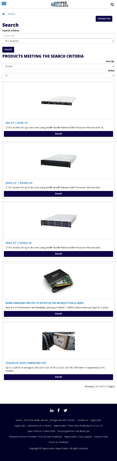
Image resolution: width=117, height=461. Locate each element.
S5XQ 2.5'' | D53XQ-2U (18, 183)
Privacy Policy (101, 436)
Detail (58, 133)
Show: (111, 70)
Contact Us (104, 18)
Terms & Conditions (58, 442)
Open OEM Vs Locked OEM (41, 431)
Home (19, 420)
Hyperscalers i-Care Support (78, 436)
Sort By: (110, 61)
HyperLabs (96, 420)
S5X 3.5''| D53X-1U (16, 123)
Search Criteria (10, 30)
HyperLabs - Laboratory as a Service (33, 425)
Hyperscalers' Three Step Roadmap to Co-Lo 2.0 (78, 425)
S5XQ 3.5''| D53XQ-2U (18, 243)
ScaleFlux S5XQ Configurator (25, 363)
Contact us (82, 420)
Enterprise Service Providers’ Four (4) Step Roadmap (35, 436)
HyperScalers (62, 448)
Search (11, 13)
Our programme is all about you (73, 431)
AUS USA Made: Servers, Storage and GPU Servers (49, 420)
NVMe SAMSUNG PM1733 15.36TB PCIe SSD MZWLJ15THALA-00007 (44, 303)
